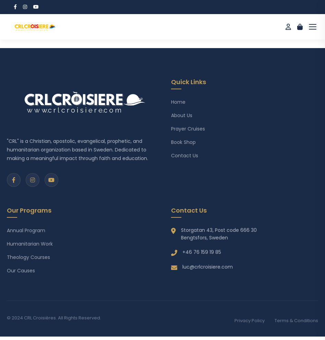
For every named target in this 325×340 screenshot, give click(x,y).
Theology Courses (28, 257)
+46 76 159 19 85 (201, 252)
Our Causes (21, 270)
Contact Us (184, 155)
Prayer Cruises (188, 128)
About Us (181, 115)
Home (178, 102)
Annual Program (26, 230)
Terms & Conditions (296, 320)
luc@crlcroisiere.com (207, 266)
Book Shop (183, 142)
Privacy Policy (249, 320)
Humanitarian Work (30, 243)
